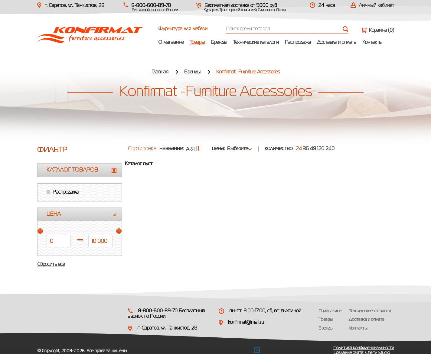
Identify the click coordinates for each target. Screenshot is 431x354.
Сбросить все (51, 264)
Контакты (372, 42)
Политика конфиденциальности (363, 348)
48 (313, 149)
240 (330, 149)
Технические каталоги (256, 42)
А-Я (193, 149)
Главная (160, 72)
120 (320, 149)
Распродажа (298, 42)
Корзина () (381, 30)
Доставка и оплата (336, 42)
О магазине (171, 42)
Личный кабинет (376, 6)
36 (306, 149)
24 (299, 149)
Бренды (219, 42)
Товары (197, 42)
